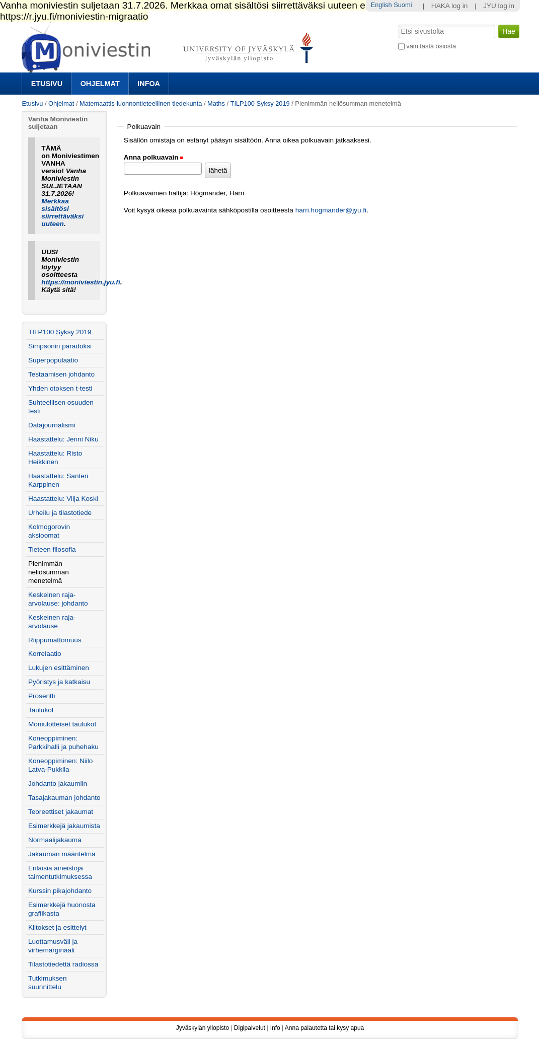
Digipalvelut (249, 1027)
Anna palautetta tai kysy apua (324, 1027)
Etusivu (46, 84)
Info (275, 1027)
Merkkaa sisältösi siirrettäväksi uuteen (62, 212)
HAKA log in (449, 6)
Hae (397, 23)
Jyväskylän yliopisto (202, 1027)
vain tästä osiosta (431, 46)
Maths (216, 103)
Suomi (403, 5)
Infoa (148, 84)
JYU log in (498, 6)
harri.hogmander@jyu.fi (331, 210)
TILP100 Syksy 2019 (260, 103)
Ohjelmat (100, 84)
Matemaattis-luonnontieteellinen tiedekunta (141, 103)
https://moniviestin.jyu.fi (80, 282)
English (381, 5)
